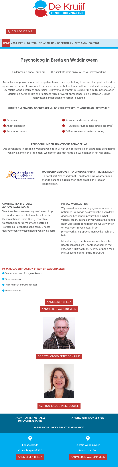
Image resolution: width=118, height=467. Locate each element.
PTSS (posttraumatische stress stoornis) (89, 125)
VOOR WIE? (17, 43)
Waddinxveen (49, 183)
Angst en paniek (15, 125)
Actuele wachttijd (13, 290)
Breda (98, 179)
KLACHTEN (30, 43)
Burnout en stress (16, 131)
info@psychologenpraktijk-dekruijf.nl (82, 252)
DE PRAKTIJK (65, 43)
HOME (6, 43)
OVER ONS (81, 43)
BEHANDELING (47, 43)
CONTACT (95, 43)
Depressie (12, 120)
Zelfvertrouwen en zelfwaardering (84, 131)
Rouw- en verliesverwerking (81, 120)
